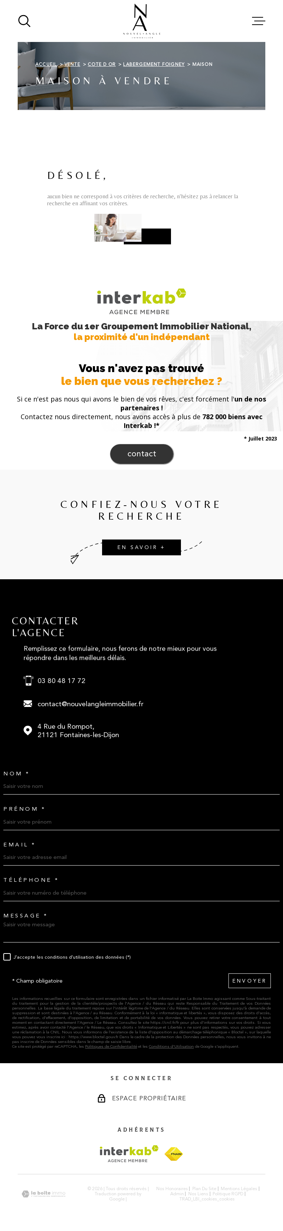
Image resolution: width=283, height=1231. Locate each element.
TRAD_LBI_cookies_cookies (207, 1199)
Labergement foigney (154, 64)
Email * (19, 845)
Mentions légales (239, 1188)
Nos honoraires (172, 1188)
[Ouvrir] (24, 21)
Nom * (16, 774)
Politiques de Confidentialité (111, 1046)
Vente (72, 64)
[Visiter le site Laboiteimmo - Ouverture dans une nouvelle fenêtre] (43, 1194)
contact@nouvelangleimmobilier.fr (91, 704)
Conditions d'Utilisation (171, 1046)
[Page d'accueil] (141, 21)
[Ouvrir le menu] (258, 21)
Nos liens (198, 1193)
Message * (25, 916)
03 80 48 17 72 (61, 680)
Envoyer (250, 981)
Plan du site (204, 1188)
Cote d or (102, 64)
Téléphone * (31, 880)
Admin (177, 1193)
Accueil (46, 64)
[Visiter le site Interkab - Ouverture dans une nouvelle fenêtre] (129, 1153)
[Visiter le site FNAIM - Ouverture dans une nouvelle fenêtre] (173, 1154)
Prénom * (24, 809)
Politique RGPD (228, 1193)
